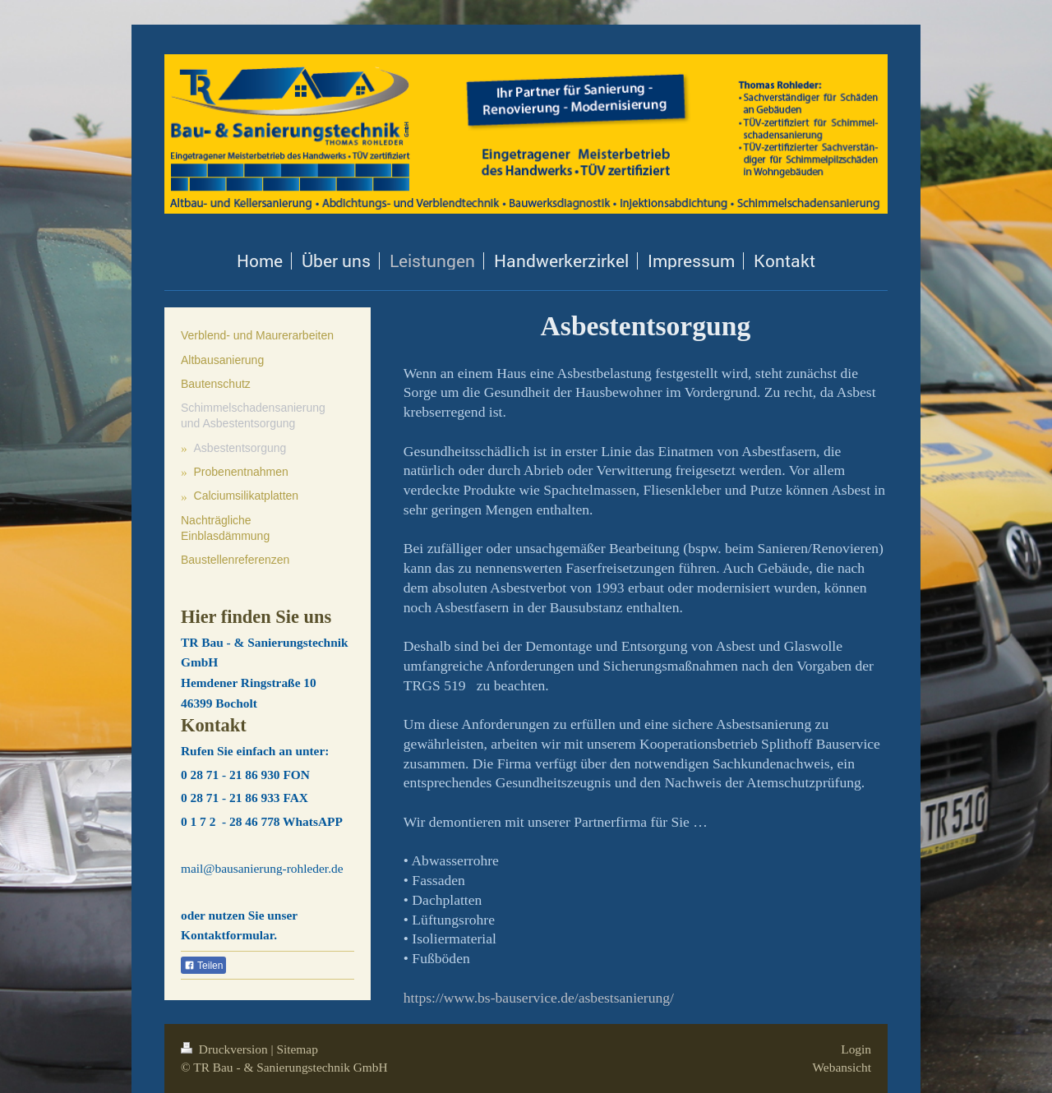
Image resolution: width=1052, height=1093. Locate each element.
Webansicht (842, 1067)
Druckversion (225, 1049)
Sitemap (296, 1049)
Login (856, 1049)
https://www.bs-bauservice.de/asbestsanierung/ (539, 997)
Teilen (203, 965)
